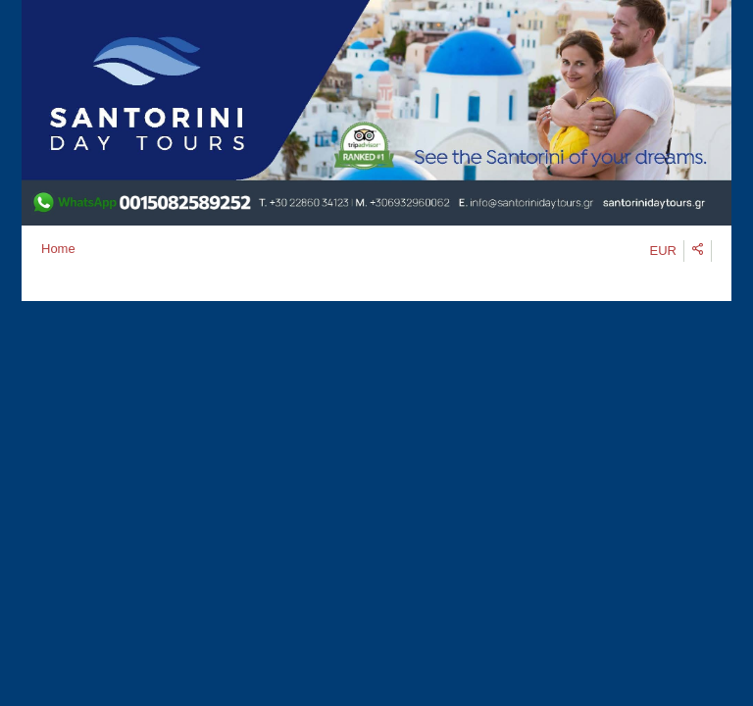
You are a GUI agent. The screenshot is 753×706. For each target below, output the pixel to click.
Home (58, 248)
